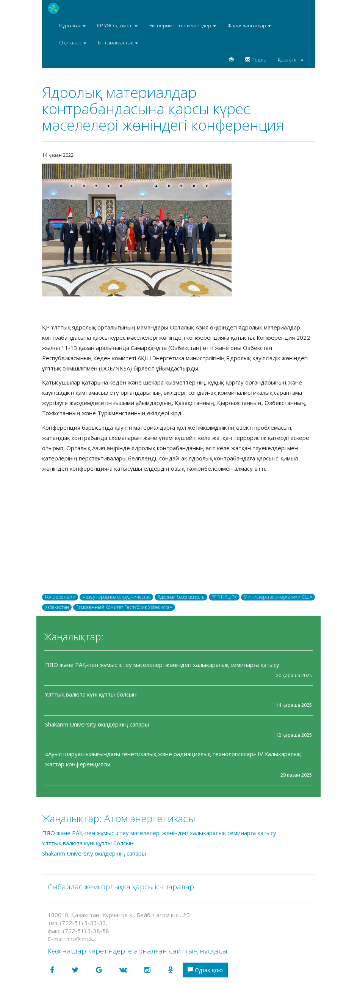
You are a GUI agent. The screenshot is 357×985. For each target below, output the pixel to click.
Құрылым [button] (72, 25)
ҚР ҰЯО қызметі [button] (117, 25)
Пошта (255, 59)
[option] (178, 230)
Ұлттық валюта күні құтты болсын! (91, 694)
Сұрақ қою (205, 970)
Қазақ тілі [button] (291, 59)
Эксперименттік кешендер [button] (182, 25)
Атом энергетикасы (149, 818)
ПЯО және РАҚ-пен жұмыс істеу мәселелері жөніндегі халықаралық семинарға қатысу (162, 664)
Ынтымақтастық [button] (118, 42)
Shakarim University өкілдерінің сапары (97, 724)
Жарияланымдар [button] (249, 25)
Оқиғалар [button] (72, 42)
